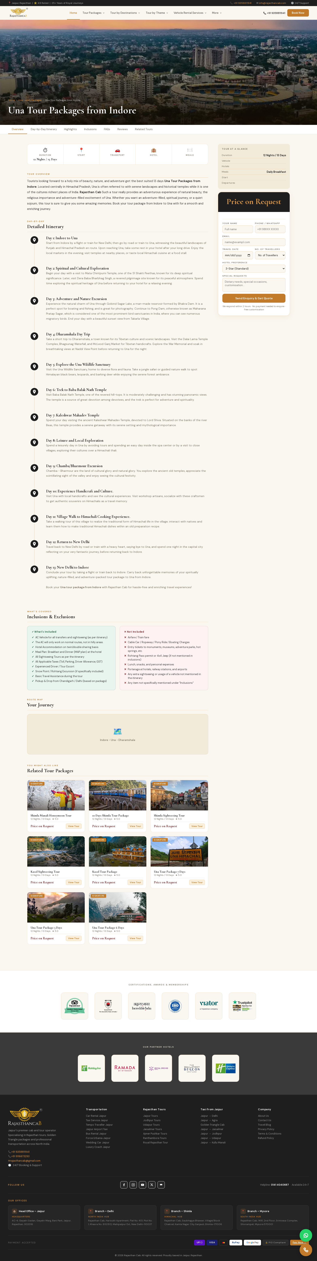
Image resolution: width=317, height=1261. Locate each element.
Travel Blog (264, 1124)
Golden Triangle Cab (213, 1124)
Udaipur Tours (151, 1124)
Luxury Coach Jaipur (98, 1147)
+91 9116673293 (19, 1156)
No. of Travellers (267, 249)
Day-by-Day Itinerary (44, 129)
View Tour (73, 826)
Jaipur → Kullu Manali (213, 1142)
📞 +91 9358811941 (274, 13)
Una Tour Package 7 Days (169, 871)
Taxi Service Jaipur (97, 1120)
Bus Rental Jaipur (96, 1133)
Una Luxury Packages (30, 100)
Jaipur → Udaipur (211, 1138)
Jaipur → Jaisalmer (212, 1129)
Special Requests (234, 276)
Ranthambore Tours (155, 1138)
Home (73, 13)
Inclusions (90, 129)
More (217, 13)
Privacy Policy (266, 1129)
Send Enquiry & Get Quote (254, 298)
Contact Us (264, 1120)
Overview (17, 129)
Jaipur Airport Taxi (97, 1129)
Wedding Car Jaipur (97, 1142)
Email (226, 236)
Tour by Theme (157, 13)
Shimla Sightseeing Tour (169, 815)
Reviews (122, 129)
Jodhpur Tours (152, 1120)
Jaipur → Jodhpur (211, 1133)
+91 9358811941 (242, 3)
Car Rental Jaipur (96, 1116)
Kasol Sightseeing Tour (45, 871)
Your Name (229, 223)
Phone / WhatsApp (267, 223)
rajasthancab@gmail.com (24, 1160)
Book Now (298, 13)
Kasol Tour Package (104, 871)
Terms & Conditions (269, 1133)
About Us (263, 1116)
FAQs (107, 129)
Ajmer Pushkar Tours (155, 1133)
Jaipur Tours (150, 1116)
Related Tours (144, 129)
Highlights (70, 129)
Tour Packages (93, 13)
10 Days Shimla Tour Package (110, 815)
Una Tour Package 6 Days (108, 927)
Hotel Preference (234, 262)
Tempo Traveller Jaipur (99, 1124)
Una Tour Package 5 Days (46, 927)
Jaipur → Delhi (209, 1116)
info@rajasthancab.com (272, 3)
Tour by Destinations (125, 13)
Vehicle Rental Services (190, 13)
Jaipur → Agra (209, 1120)
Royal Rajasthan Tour (155, 1142)
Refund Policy (266, 1138)
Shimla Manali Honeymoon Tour (51, 815)
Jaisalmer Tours (152, 1129)
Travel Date (230, 249)
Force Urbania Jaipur (98, 1138)
